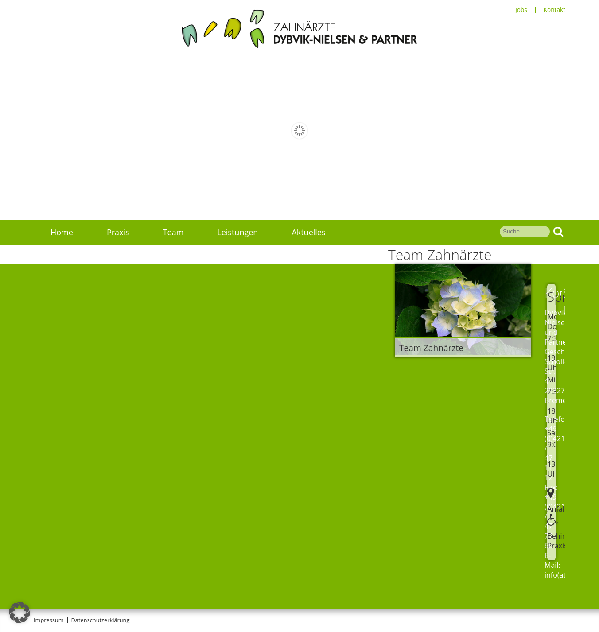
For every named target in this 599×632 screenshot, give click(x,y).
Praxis (118, 232)
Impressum (49, 620)
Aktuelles (308, 232)
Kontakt (554, 10)
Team (173, 232)
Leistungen (237, 232)
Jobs (521, 10)
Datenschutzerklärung (100, 620)
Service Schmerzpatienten (99, 257)
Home (62, 232)
